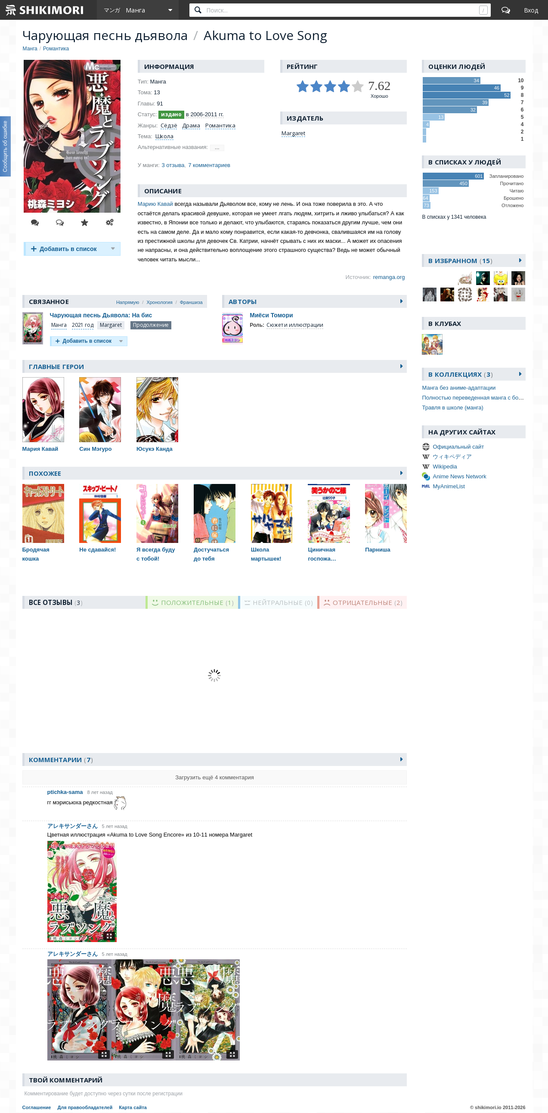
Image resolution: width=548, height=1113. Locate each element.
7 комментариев (209, 165)
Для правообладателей (84, 1107)
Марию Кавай (155, 204)
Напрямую (127, 302)
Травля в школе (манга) (452, 407)
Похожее (45, 473)
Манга (59, 325)
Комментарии (61, 759)
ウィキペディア (452, 456)
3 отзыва (173, 165)
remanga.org (389, 277)
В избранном (460, 260)
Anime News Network (459, 476)
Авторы (243, 301)
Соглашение (36, 1107)
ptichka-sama (65, 792)
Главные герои (56, 366)
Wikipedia (445, 466)
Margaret (293, 133)
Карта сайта (133, 1107)
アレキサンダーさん (72, 826)
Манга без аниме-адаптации (458, 387)
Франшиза (191, 302)
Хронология (159, 302)
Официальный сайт (458, 446)
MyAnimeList (448, 486)
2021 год (82, 325)
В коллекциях (460, 374)
